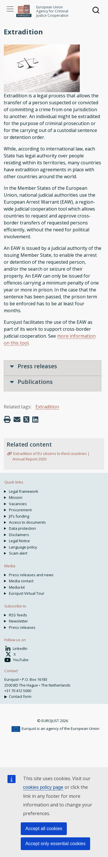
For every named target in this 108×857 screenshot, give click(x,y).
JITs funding (19, 516)
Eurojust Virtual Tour (26, 593)
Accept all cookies (43, 828)
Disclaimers (19, 534)
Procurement (20, 509)
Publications (31, 382)
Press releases (33, 366)
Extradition (47, 407)
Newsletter (18, 621)
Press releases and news (31, 574)
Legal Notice (19, 540)
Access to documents (27, 522)
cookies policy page (43, 787)
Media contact (21, 580)
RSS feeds (18, 615)
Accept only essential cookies (55, 843)
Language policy (23, 547)
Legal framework (23, 491)
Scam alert (18, 553)
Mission (15, 497)
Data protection (22, 528)
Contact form (20, 696)
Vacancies (18, 503)
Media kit (17, 587)
